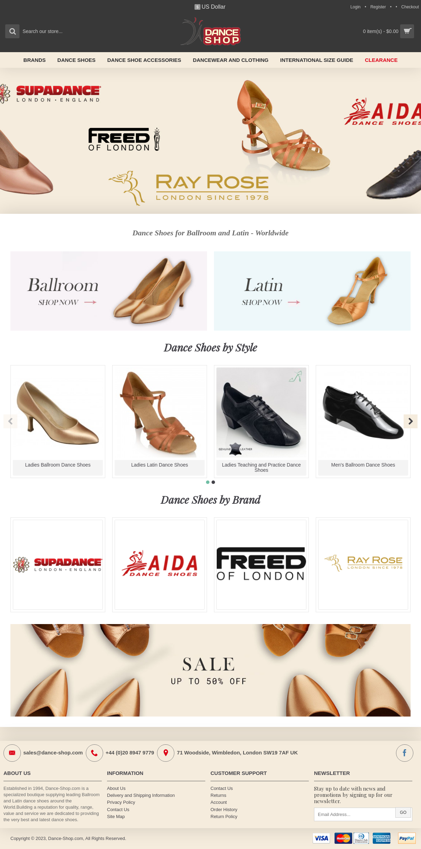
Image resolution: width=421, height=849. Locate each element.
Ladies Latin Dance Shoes (159, 465)
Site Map (116, 816)
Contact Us (118, 809)
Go (403, 812)
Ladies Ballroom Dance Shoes (57, 465)
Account (218, 802)
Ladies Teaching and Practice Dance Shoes (261, 467)
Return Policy (223, 816)
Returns (218, 795)
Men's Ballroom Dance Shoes (363, 465)
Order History (223, 809)
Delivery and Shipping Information (141, 795)
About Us (116, 788)
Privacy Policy (121, 802)
